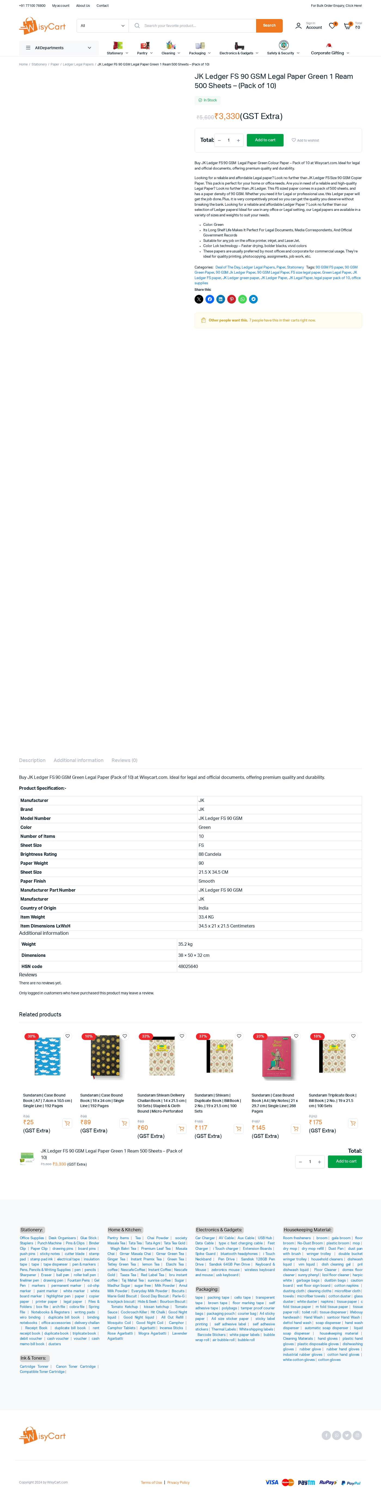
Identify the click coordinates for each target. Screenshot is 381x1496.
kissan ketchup (156, 1307)
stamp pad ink (42, 1259)
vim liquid (307, 1264)
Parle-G (179, 1296)
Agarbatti (147, 1328)
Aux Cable (246, 1238)
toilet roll (309, 1312)
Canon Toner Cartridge (75, 1367)
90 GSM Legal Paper (273, 272)
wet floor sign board (313, 1286)
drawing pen (53, 1280)
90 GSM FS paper (329, 267)
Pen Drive (226, 1259)
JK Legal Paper (301, 278)
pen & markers (84, 1264)
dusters (54, 1344)
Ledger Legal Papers (78, 64)
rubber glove (310, 1349)
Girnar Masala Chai (135, 1254)
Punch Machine (50, 1243)
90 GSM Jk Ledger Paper (236, 272)
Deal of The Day (228, 267)
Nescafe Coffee (133, 1270)
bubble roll (246, 1340)
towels (288, 1296)
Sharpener (28, 1275)
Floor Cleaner (325, 1270)
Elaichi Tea (175, 1264)
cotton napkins (347, 1286)
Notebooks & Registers (50, 1312)
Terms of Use (151, 1483)
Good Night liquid (139, 1317)
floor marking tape (248, 1303)
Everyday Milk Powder (149, 1291)
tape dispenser (56, 1264)
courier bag (247, 1314)
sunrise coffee (159, 1280)
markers (39, 1286)
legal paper (74, 1302)
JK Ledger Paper (274, 278)
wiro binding (31, 1317)
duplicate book (56, 1333)
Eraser (47, 1275)
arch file (59, 1307)
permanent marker (67, 1286)
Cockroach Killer (134, 1312)
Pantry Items (118, 1238)
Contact (103, 5)
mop (356, 1243)
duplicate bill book (64, 1317)
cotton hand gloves (343, 1355)
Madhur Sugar (118, 1286)
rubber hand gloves (343, 1349)
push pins (28, 1254)
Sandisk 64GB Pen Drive (229, 1264)
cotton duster (339, 1296)
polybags (229, 1308)
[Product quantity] (229, 140)
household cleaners (327, 1259)
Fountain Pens (79, 1280)
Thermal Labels (223, 1329)
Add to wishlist (308, 140)
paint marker (48, 1291)
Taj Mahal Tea (132, 1280)
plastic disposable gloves (318, 1344)
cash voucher (58, 1339)
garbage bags (307, 1280)
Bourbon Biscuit (173, 1302)
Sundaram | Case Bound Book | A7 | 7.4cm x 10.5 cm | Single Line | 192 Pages (47, 1101)
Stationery (39, 64)
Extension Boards (257, 1249)
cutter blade (75, 1254)
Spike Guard (205, 1254)
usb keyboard (227, 1275)
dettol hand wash (297, 1323)
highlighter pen (59, 1296)
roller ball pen (85, 1275)
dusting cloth (293, 1291)
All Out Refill (172, 1317)
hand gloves (328, 1339)
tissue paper (347, 1302)
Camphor (176, 1323)
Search (269, 25)
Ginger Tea (116, 1259)
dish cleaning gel (336, 1264)
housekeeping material (339, 1333)
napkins (327, 1302)
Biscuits (178, 1291)
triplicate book (85, 1333)
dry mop (290, 1249)
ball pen (63, 1275)
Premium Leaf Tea (155, 1249)
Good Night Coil (149, 1323)
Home (23, 64)
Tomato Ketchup (124, 1307)
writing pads (85, 1312)
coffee (112, 1270)
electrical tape (69, 1259)
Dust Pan (335, 1249)
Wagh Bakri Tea (123, 1249)
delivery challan (87, 1323)
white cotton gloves (299, 1360)
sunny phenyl (308, 1275)
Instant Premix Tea (146, 1259)
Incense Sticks (172, 1328)
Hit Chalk (158, 1312)
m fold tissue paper (332, 1307)
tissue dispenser (333, 1312)
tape (36, 1264)
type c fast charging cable (241, 1243)
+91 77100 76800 (32, 5)
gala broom (341, 1238)
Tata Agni (152, 1243)
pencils (91, 1270)
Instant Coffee (159, 1270)
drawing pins (63, 1249)
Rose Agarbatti (120, 1333)
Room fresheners (297, 1238)
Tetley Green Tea (121, 1264)
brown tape (217, 1303)
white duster (307, 1302)
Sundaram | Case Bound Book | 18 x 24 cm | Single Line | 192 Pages (102, 1101)
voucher (81, 1339)
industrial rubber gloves (302, 1355)
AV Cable (226, 1238)
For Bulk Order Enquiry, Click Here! (336, 5)
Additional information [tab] (78, 760)
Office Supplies (32, 1238)
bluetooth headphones (239, 1254)
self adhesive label (230, 1324)
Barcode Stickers (212, 1335)
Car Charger (205, 1238)
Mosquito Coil (119, 1323)
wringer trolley (320, 1254)
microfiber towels (311, 1296)
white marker (74, 1291)
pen (78, 1270)
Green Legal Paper (336, 272)
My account (61, 5)
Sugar (179, 1280)
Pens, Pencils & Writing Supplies (46, 1270)
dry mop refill (313, 1249)
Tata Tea (135, 1243)
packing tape (218, 1298)
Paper (55, 64)
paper (80, 1296)
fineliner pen (30, 1280)
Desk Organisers (62, 1238)
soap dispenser (328, 1323)
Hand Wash (313, 1317)
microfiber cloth (347, 1291)
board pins (87, 1249)
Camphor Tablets (121, 1328)
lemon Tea (150, 1264)
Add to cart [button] (67, 1123)
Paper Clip (39, 1249)
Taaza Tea (128, 1275)
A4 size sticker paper (230, 1319)
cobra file (77, 1307)
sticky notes (50, 1254)
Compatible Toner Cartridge (42, 1372)
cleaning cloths (320, 1291)
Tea (138, 1238)
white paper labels (245, 1335)
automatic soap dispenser (326, 1328)
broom (322, 1238)
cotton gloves (329, 1360)
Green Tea (175, 1259)
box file (42, 1307)
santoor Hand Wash (343, 1317)
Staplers (27, 1243)
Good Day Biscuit (155, 1296)
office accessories (56, 1323)
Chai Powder (158, 1238)
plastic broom (338, 1243)
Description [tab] (32, 760)
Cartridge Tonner (34, 1367)
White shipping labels (256, 1329)
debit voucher (31, 1339)
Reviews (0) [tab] (124, 760)
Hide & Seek (147, 1302)
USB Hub (265, 1238)
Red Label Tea (152, 1275)
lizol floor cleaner (335, 1275)
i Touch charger (225, 1249)
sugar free (142, 1286)
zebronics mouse (225, 1270)
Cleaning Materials (298, 1339)
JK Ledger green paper (241, 278)
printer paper (47, 1302)
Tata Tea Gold (175, 1243)
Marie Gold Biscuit (122, 1296)
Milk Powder (165, 1286)
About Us (83, 5)
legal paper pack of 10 (332, 278)
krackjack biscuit (121, 1302)
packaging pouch (221, 1314)
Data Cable (204, 1243)
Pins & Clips (75, 1243)
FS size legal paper (305, 272)
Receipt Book (37, 1328)
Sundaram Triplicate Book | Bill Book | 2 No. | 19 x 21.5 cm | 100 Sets (333, 1101)
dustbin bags (335, 1280)
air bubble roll (224, 1340)
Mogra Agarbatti (152, 1333)
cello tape (242, 1298)
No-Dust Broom (310, 1243)
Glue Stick (88, 1238)
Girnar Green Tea (170, 1254)
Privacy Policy (178, 1483)
